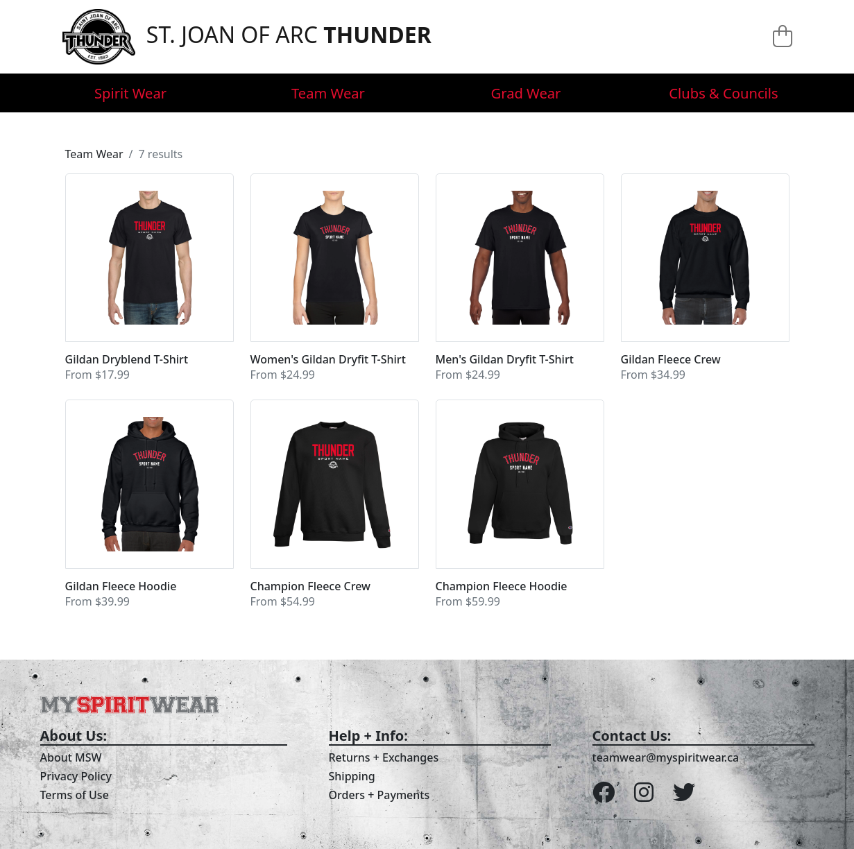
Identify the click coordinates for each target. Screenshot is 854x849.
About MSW (71, 757)
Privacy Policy (76, 776)
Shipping (352, 776)
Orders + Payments (379, 795)
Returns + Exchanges (384, 757)
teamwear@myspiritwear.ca (666, 757)
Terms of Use (74, 795)
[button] (149, 278)
